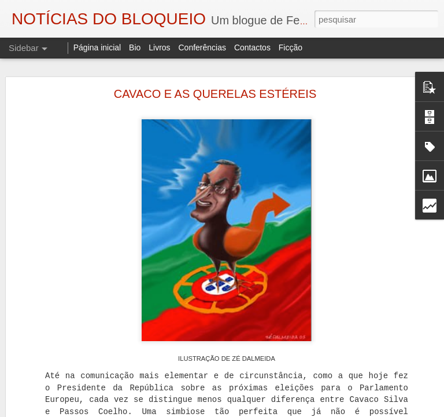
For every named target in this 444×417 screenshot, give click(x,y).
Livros (159, 47)
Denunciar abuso (353, 410)
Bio (134, 47)
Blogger (314, 410)
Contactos (252, 47)
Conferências (202, 47)
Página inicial (97, 47)
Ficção (290, 47)
